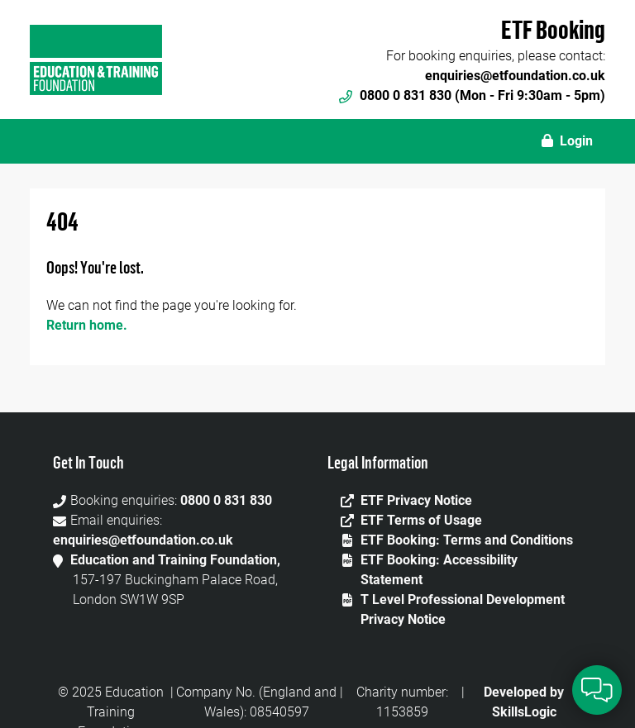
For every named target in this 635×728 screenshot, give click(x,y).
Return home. (86, 325)
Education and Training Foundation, (175, 560)
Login (567, 141)
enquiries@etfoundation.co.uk (515, 75)
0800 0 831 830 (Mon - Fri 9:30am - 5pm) (472, 95)
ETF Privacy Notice (416, 500)
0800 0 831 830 (226, 500)
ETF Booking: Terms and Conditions (466, 540)
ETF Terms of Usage (421, 520)
